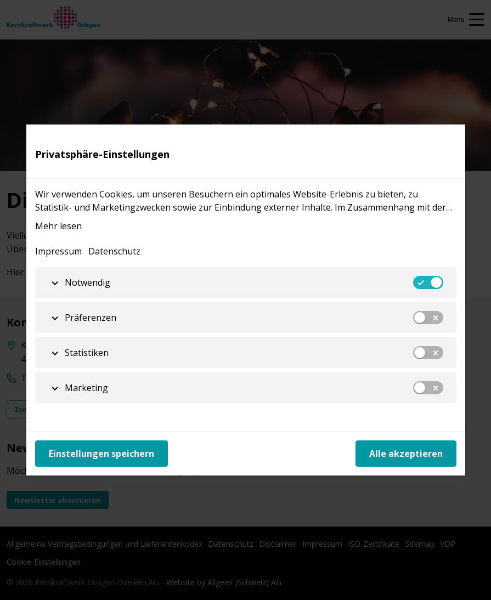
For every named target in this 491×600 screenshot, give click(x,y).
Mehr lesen (58, 226)
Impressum (58, 251)
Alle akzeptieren (406, 454)
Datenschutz (114, 251)
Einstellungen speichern (101, 454)
